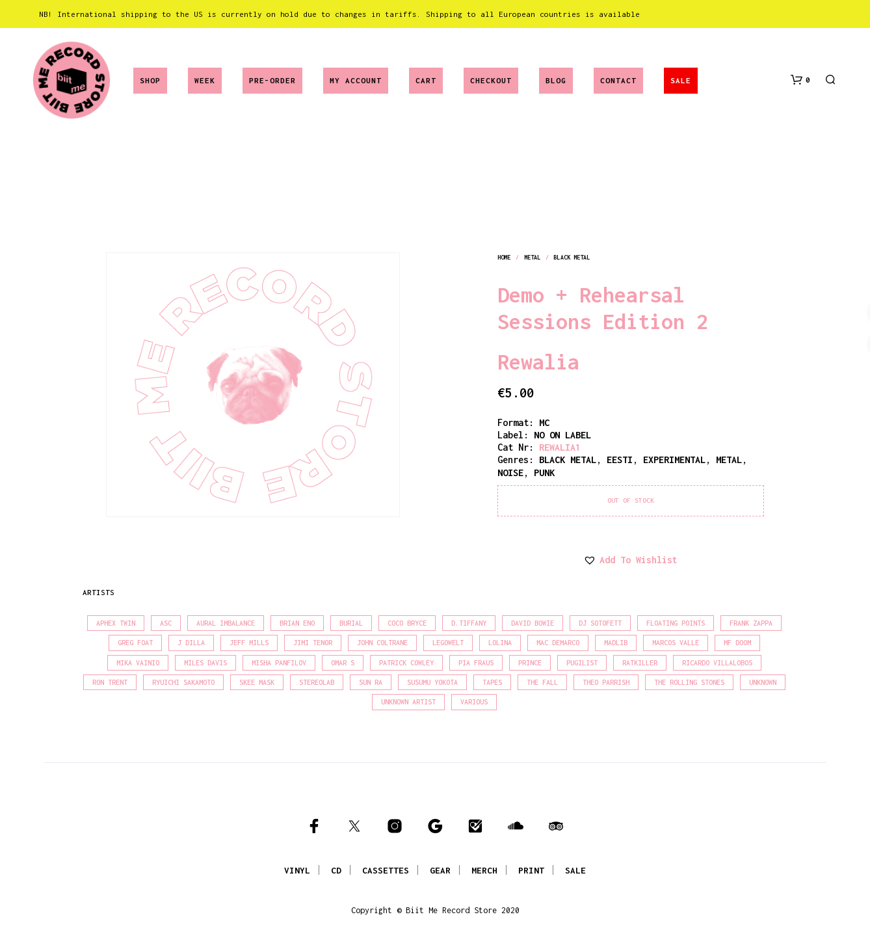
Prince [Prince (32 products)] (530, 663)
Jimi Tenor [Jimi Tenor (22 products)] (312, 643)
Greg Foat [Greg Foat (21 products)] (135, 643)
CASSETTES (385, 870)
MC (544, 422)
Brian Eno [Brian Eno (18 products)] (297, 623)
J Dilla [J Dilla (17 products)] (191, 643)
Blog (556, 80)
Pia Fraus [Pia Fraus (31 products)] (476, 663)
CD (336, 870)
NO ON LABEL (562, 434)
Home (503, 257)
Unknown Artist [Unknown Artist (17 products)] (408, 702)
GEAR (440, 870)
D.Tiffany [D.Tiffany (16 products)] (468, 623)
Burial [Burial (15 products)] (351, 623)
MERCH (484, 870)
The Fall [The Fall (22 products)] (542, 682)
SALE (680, 80)
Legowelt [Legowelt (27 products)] (448, 643)
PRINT (531, 870)
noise (510, 472)
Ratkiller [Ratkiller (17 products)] (639, 663)
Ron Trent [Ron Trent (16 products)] (109, 682)
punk (544, 472)
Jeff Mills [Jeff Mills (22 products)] (249, 643)
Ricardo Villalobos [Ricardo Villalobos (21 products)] (717, 663)
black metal (571, 257)
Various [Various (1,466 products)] (474, 702)
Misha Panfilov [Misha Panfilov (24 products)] (279, 663)
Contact (618, 80)
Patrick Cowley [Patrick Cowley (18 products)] (406, 663)
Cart (425, 80)
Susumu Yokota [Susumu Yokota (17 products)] (432, 682)
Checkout (491, 80)
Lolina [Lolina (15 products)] (500, 643)
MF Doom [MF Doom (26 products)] (737, 643)
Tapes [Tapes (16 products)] (492, 682)
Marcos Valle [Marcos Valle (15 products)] (675, 643)
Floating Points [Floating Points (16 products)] (675, 623)
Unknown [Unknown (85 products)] (762, 682)
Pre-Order (272, 80)
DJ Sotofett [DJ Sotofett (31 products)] (600, 623)
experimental (674, 459)
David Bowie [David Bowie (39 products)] (532, 623)
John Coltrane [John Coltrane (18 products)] (382, 643)
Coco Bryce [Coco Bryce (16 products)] (407, 623)
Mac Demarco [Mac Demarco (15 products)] (557, 643)
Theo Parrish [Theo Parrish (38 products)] (606, 682)
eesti (620, 459)
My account (356, 80)
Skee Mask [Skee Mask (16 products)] (256, 682)
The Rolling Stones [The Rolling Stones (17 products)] (689, 682)
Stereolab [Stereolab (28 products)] (316, 682)
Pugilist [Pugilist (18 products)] (582, 663)
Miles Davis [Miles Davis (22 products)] (205, 663)
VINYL (297, 870)
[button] (800, 80)
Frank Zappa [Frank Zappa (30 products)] (751, 623)
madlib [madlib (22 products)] (615, 643)
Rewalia (538, 361)
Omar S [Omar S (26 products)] (342, 663)
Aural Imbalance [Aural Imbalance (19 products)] (225, 623)
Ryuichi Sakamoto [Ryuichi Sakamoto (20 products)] (183, 682)
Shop (150, 80)
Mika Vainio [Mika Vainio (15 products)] (137, 663)
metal (532, 257)
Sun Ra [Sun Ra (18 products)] (370, 682)
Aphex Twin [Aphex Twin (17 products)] (115, 623)
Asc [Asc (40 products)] (166, 623)
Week (204, 80)
